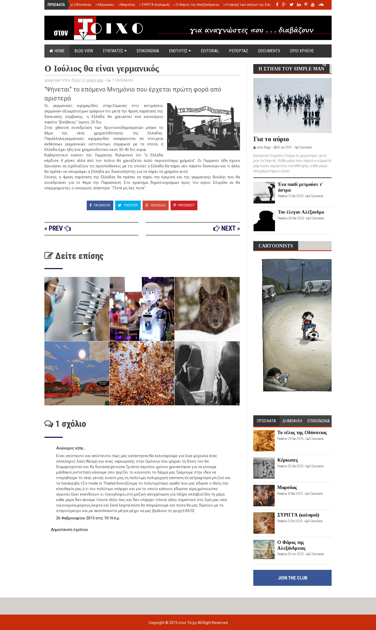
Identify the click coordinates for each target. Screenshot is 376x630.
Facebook (100, 205)
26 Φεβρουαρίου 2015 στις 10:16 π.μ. (88, 518)
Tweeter (128, 205)
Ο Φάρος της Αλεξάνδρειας (196, 5)
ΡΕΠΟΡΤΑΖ (238, 50)
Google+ (155, 205)
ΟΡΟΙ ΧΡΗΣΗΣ (302, 50)
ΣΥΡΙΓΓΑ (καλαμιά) (154, 5)
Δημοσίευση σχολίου (69, 529)
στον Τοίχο (188, 623)
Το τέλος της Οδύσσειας (71, 5)
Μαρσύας (126, 5)
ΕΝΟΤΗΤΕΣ (180, 50)
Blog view (83, 50)
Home (56, 50)
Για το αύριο (271, 139)
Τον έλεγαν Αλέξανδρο (301, 212)
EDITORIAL (210, 50)
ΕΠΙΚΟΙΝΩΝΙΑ (148, 50)
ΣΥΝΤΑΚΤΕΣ (115, 50)
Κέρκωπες (104, 5)
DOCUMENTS (269, 50)
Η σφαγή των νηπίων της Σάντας (249, 5)
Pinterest (184, 205)
